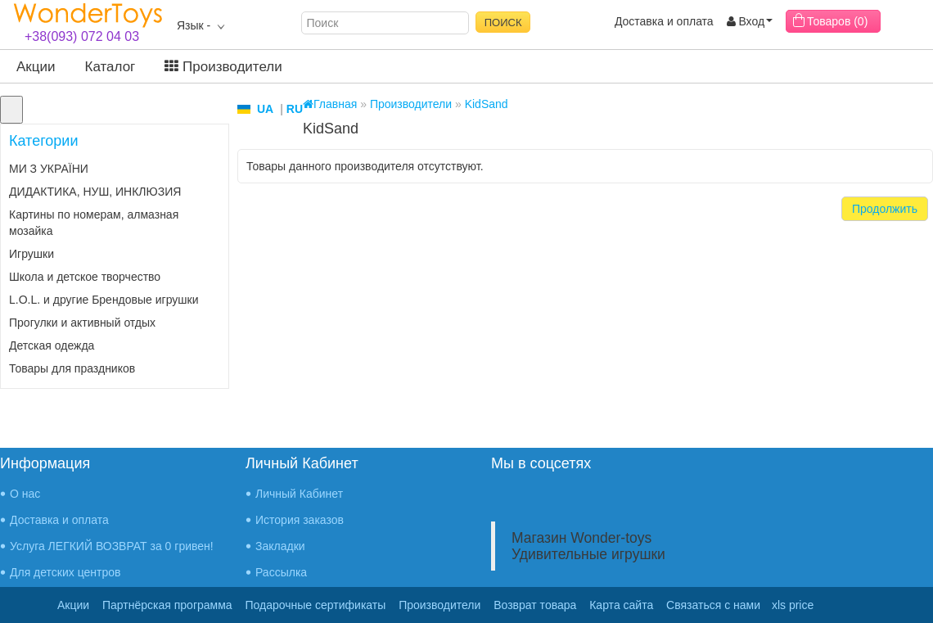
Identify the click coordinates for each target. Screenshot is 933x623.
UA (265, 108)
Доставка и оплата (664, 21)
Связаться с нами (713, 605)
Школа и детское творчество (84, 276)
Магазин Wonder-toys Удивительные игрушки (588, 546)
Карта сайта (621, 605)
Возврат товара (535, 605)
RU (294, 108)
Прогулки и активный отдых (82, 322)
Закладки (280, 546)
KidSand (486, 104)
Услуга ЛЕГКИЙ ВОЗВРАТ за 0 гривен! (112, 546)
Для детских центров (65, 572)
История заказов (299, 519)
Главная (330, 104)
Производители (223, 66)
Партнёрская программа (167, 605)
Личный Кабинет (299, 493)
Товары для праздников (72, 368)
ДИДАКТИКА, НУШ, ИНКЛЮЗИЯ (95, 191)
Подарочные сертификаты (316, 605)
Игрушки (31, 253)
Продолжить (884, 208)
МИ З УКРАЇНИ (48, 168)
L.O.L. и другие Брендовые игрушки (104, 299)
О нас (25, 493)
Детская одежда (51, 345)
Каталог (110, 66)
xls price (793, 605)
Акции (36, 66)
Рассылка (281, 572)
